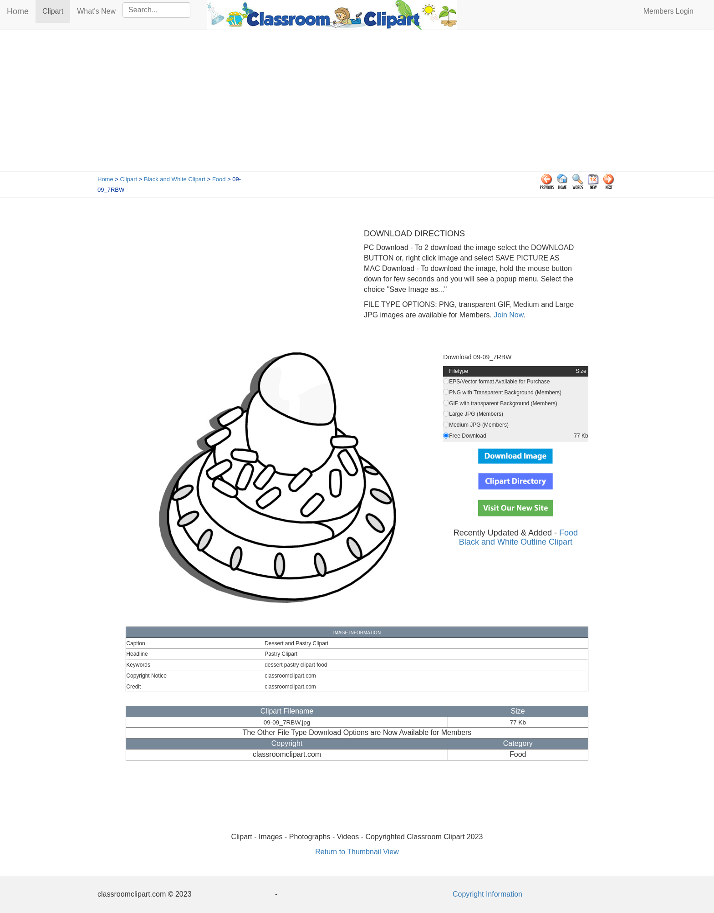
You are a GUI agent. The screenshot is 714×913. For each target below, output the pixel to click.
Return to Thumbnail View (357, 852)
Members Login (668, 11)
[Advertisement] (357, 103)
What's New (96, 11)
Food (219, 179)
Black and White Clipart (174, 179)
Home (18, 11)
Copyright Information (487, 894)
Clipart (56, 10)
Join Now (507, 315)
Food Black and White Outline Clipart (518, 537)
